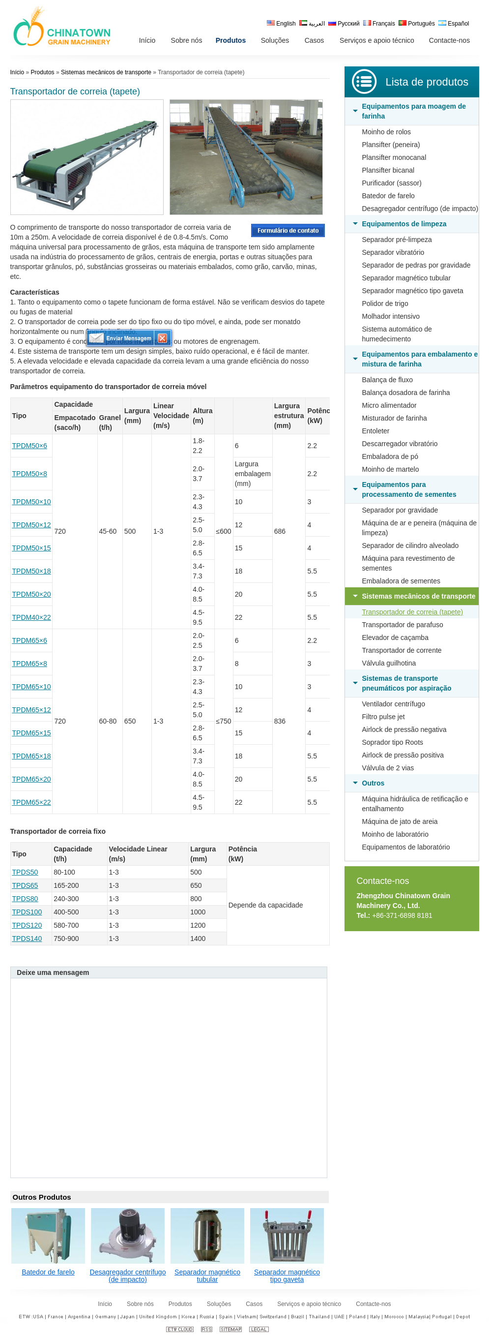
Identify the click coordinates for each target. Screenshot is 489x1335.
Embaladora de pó (390, 456)
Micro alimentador (389, 405)
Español (453, 23)
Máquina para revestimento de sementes (408, 563)
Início (17, 72)
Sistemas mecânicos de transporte (419, 596)
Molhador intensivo (391, 316)
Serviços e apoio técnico (309, 1304)
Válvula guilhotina (389, 663)
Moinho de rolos (386, 132)
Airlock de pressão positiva (403, 755)
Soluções (219, 1304)
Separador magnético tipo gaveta (412, 291)
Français (379, 23)
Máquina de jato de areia (400, 821)
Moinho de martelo (390, 469)
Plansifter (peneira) (391, 145)
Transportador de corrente (402, 650)
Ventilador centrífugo (393, 704)
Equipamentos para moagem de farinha (414, 111)
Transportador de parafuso (402, 625)
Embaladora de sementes (401, 581)
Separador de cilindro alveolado (410, 545)
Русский (344, 23)
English (281, 23)
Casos (254, 1304)
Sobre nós (140, 1304)
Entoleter (376, 431)
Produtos (43, 72)
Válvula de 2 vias (388, 768)
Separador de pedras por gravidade (416, 265)
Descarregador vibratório (400, 444)
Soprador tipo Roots (393, 742)
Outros (373, 783)
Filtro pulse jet (383, 717)
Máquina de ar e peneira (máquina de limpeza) (419, 528)
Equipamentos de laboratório (406, 847)
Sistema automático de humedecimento (397, 334)
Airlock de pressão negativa (404, 729)
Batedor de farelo (388, 196)
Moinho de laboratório (395, 834)
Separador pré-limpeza (397, 239)
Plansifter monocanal (394, 157)
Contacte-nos (383, 881)
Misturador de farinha (394, 418)
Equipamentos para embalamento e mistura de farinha (420, 359)
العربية (312, 23)
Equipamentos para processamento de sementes (409, 489)
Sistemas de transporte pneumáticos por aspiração (407, 683)
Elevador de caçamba (395, 637)
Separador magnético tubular (406, 278)
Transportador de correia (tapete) (412, 612)
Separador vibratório (393, 252)
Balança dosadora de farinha (406, 392)
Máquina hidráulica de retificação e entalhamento (415, 804)
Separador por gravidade (400, 510)
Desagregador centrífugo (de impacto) (420, 208)
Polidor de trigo (385, 303)
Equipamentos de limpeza (404, 224)
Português (417, 23)
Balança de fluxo (387, 380)
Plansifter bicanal (388, 170)
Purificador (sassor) (392, 183)
